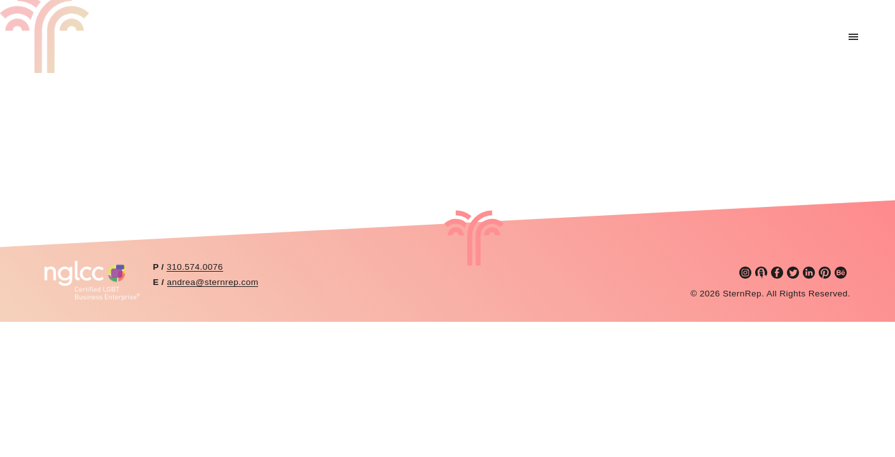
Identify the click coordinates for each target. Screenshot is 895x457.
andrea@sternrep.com (213, 282)
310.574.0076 (194, 267)
